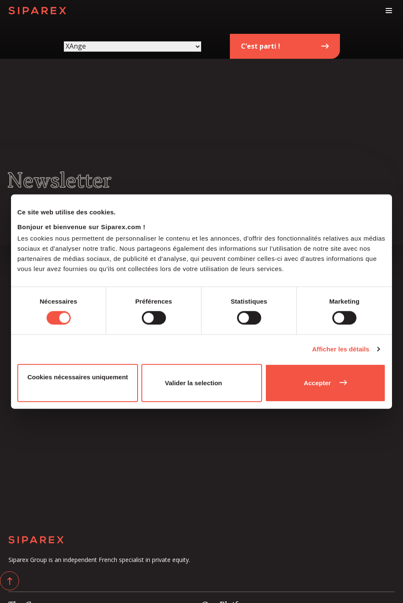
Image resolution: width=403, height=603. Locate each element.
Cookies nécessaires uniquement (78, 376)
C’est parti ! (260, 46)
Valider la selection (193, 382)
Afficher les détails (340, 349)
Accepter (317, 382)
